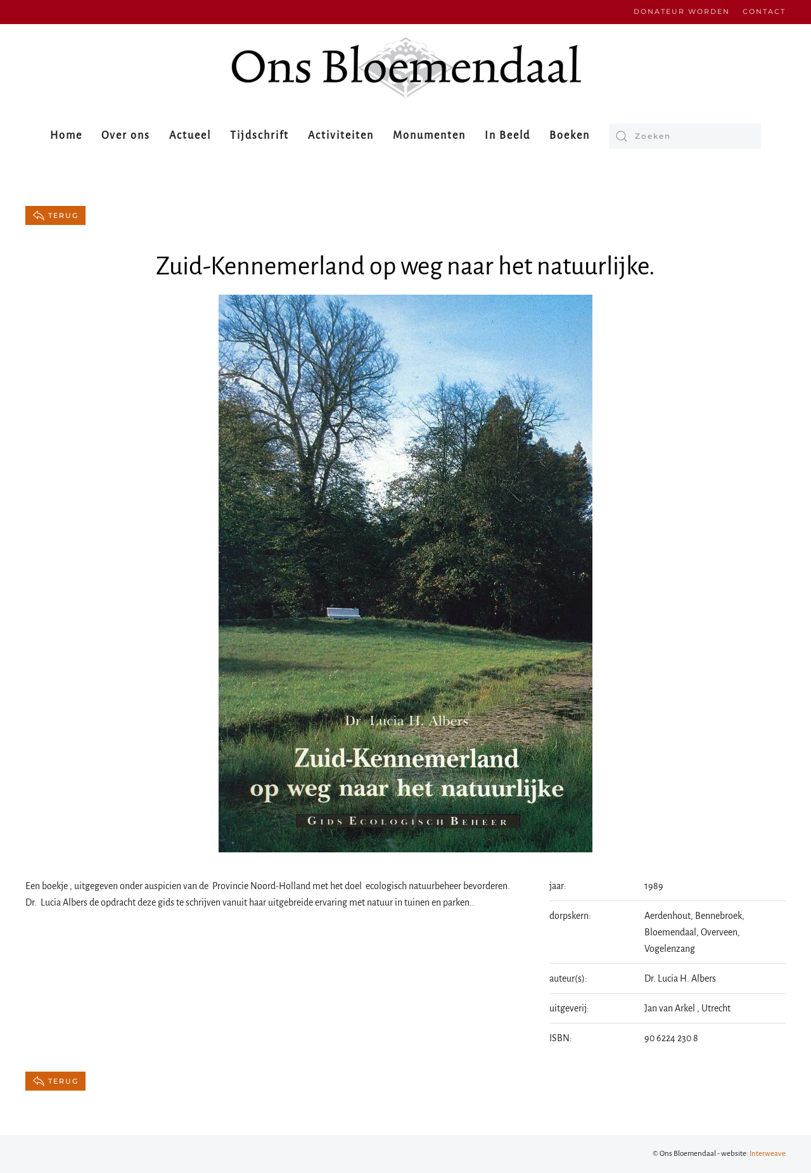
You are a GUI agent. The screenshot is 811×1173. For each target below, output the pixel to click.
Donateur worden (682, 11)
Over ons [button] (125, 135)
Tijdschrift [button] (259, 135)
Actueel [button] (190, 135)
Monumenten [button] (429, 135)
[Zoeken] (685, 136)
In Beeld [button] (507, 135)
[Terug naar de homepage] (405, 67)
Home (66, 135)
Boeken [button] (569, 135)
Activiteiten (341, 135)
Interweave (768, 1154)
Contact (764, 11)
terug (55, 215)
